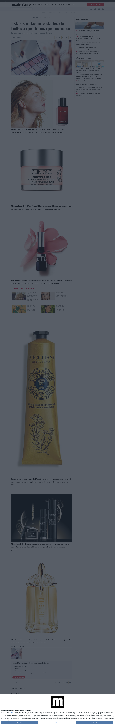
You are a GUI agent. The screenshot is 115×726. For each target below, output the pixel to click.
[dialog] (57, 710)
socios (11, 712)
